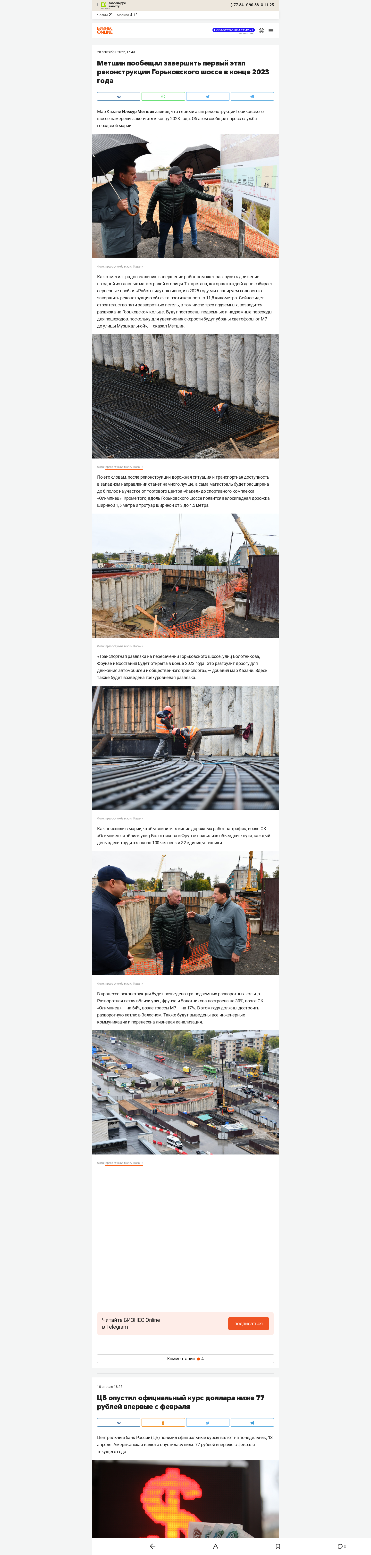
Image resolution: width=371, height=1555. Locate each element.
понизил (168, 1437)
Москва (123, 15)
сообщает (218, 118)
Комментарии (185, 1358)
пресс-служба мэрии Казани (124, 266)
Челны (102, 15)
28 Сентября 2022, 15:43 (116, 52)
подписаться (249, 1323)
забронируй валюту (117, 4)
